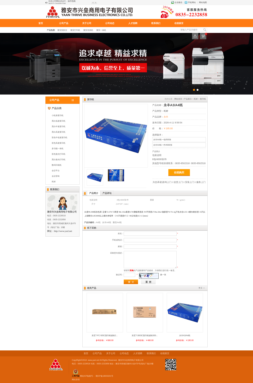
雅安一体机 (101, 30)
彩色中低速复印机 (59, 137)
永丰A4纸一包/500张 (162, 139)
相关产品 (91, 288)
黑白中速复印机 (58, 126)
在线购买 (179, 172)
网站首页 (178, 99)
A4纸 (98, 222)
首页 (40, 23)
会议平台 (56, 170)
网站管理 (76, 379)
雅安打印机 (75, 30)
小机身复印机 (57, 115)
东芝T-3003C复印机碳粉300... (145, 335)
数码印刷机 (56, 165)
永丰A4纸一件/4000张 (162, 145)
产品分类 (54, 108)
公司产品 (63, 23)
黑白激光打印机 (58, 159)
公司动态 (109, 23)
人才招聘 (132, 23)
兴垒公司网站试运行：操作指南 (62, 2)
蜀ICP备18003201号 (104, 376)
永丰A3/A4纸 (184, 335)
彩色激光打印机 (58, 154)
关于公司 (86, 23)
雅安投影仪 (62, 30)
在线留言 (178, 23)
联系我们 (155, 23)
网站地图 (203, 2)
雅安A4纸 (117, 222)
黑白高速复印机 (58, 132)
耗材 (54, 181)
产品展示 (188, 99)
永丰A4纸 (106, 222)
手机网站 (192, 2)
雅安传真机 (88, 30)
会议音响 (56, 176)
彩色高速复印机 (58, 143)
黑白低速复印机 (58, 121)
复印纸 (203, 99)
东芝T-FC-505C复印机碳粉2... (105, 335)
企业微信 (178, 2)
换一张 (163, 275)
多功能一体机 (57, 148)
